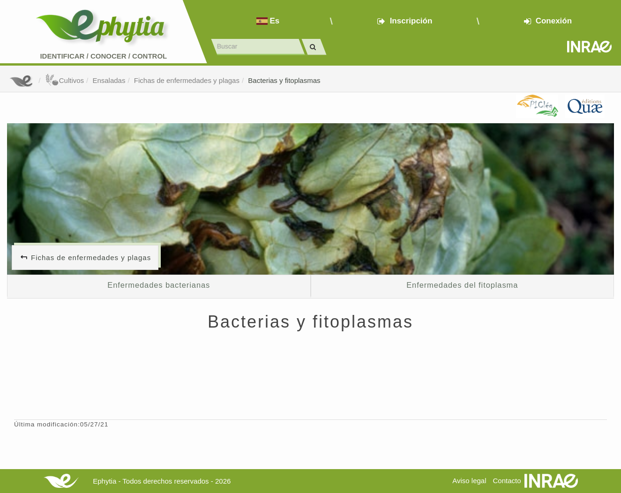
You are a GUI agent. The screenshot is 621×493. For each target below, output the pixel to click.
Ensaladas (108, 80)
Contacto (507, 481)
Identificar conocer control (103, 56)
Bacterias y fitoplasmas (284, 80)
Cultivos (64, 80)
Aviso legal (469, 481)
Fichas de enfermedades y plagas (186, 80)
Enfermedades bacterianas (158, 285)
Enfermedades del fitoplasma (462, 285)
